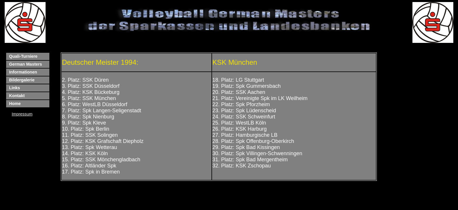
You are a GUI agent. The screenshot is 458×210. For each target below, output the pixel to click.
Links (14, 87)
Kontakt (17, 95)
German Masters (25, 64)
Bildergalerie (21, 80)
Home (15, 103)
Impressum (22, 114)
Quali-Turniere (23, 56)
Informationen (23, 72)
